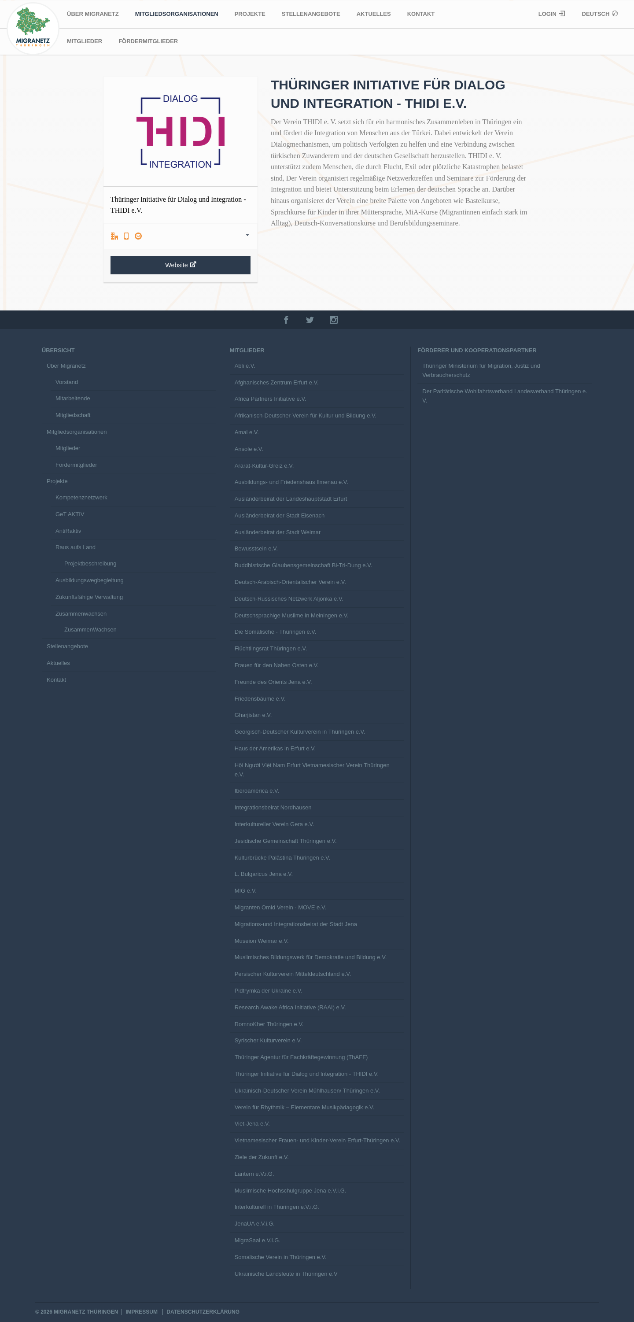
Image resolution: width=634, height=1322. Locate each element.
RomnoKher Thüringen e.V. (269, 1024)
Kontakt (421, 14)
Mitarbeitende (72, 398)
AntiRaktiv (68, 531)
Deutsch (596, 14)
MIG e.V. (246, 890)
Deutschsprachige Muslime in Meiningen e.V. (292, 615)
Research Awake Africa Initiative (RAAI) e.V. (290, 1007)
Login (548, 14)
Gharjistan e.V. (253, 715)
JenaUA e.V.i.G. (255, 1223)
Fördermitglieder (148, 41)
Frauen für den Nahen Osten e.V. (277, 665)
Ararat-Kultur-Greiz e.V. (264, 465)
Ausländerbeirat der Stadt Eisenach (280, 515)
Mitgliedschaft (72, 415)
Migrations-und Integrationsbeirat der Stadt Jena (296, 924)
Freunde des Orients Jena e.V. (273, 682)
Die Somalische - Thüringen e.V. (276, 631)
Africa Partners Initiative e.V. (270, 398)
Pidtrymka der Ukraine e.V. (268, 990)
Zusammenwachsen (81, 613)
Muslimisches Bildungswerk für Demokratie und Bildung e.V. (311, 957)
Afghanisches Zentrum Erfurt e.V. (277, 382)
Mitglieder (84, 41)
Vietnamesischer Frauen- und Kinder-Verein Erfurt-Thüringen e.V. (317, 1140)
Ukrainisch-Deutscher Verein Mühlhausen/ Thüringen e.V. (307, 1090)
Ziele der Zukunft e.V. (262, 1157)
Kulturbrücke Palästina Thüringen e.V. (283, 857)
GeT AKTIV (70, 514)
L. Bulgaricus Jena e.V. (264, 874)
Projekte (250, 14)
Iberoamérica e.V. (257, 790)
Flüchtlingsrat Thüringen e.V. (271, 648)
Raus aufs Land (75, 547)
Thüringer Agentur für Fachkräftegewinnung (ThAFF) (301, 1057)
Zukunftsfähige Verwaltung (89, 597)
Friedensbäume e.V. (260, 698)
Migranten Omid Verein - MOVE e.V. (280, 907)
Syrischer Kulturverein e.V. (268, 1040)
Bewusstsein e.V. (256, 548)
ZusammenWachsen (90, 629)
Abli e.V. (245, 365)
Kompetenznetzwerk (81, 497)
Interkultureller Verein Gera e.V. (274, 824)
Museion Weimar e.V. (262, 941)
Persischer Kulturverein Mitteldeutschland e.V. (293, 974)
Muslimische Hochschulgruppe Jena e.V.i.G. (290, 1190)
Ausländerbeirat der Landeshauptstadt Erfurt (291, 498)
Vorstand (66, 382)
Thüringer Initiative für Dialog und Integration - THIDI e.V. (307, 1074)
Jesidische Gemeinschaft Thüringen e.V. (286, 841)
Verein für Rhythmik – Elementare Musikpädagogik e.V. (304, 1107)
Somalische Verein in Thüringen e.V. (281, 1257)
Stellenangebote (311, 14)
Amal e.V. (247, 432)
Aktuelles (374, 14)
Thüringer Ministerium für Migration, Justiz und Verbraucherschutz (481, 370)
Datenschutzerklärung (203, 1312)
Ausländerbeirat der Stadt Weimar (278, 532)
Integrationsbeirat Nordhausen (273, 807)
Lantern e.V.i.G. (254, 1174)
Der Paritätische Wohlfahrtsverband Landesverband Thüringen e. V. (504, 396)
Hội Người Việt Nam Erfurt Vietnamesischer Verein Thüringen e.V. (312, 770)
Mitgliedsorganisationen (176, 14)
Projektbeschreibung (90, 563)
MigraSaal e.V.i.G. (257, 1240)
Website (180, 265)
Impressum (141, 1312)
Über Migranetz (93, 14)
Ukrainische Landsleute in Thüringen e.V (286, 1273)
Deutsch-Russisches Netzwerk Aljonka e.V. (289, 598)
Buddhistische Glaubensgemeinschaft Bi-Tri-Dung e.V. (303, 565)
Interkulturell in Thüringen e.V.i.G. (277, 1207)
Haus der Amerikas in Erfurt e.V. (275, 748)
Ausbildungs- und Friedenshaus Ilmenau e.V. (291, 482)
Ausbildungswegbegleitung (89, 580)
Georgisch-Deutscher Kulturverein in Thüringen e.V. (300, 731)
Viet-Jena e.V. (252, 1123)
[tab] (180, 236)
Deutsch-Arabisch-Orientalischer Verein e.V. (290, 582)
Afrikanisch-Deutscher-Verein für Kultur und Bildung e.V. (306, 415)
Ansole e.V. (249, 449)
